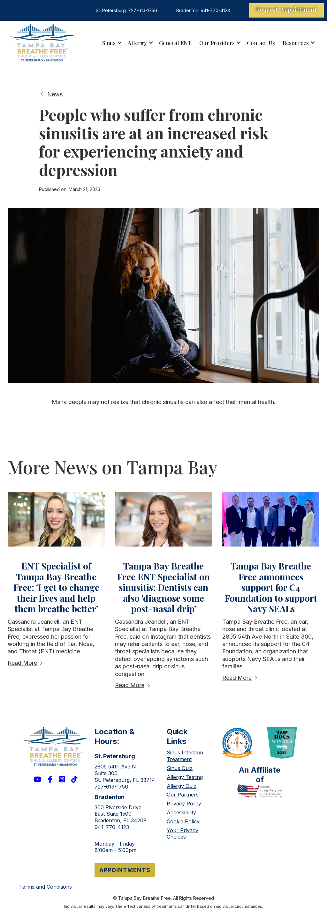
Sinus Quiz (180, 768)
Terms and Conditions (45, 887)
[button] (111, 43)
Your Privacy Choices (182, 833)
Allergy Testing (185, 777)
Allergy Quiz (181, 786)
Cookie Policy (183, 821)
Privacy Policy (184, 803)
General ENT (175, 42)
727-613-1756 (111, 786)
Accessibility (181, 812)
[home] (42, 43)
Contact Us (261, 42)
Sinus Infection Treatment (185, 755)
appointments (124, 870)
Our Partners (183, 794)
